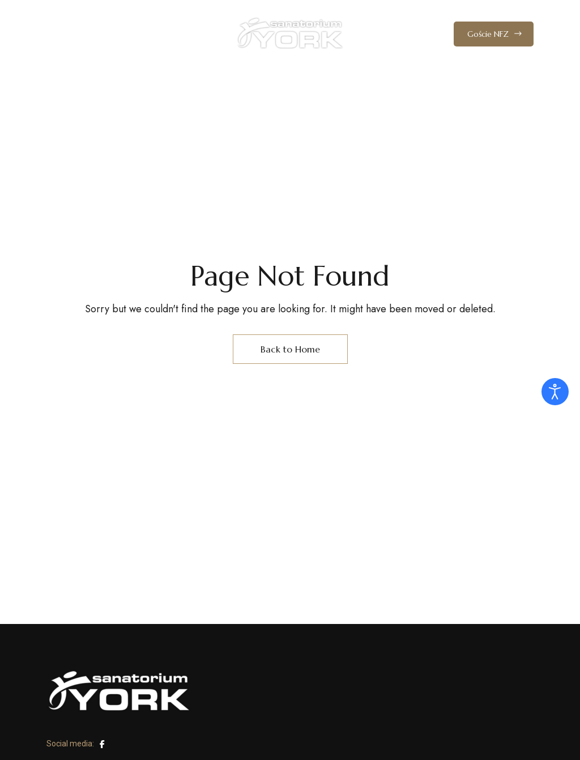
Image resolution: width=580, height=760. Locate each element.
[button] (494, 34)
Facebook (102, 744)
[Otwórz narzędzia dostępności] (555, 391)
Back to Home (290, 349)
